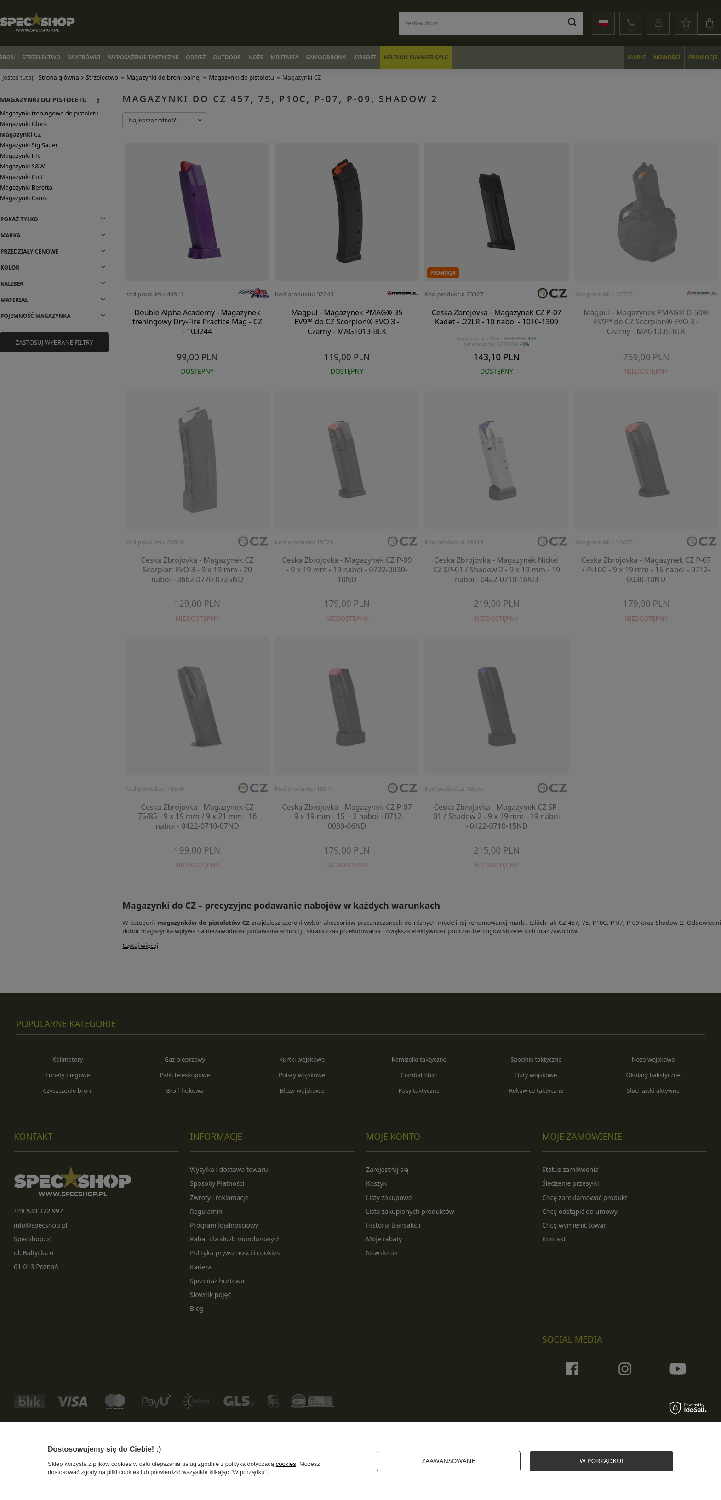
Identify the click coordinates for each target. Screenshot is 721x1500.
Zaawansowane (448, 1460)
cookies (286, 1463)
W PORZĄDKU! (601, 1460)
